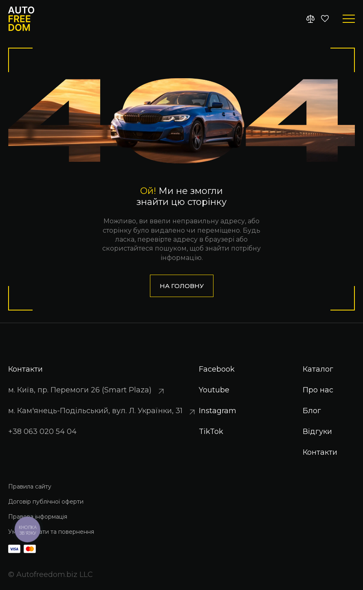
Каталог (318, 369)
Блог (312, 410)
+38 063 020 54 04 (42, 431)
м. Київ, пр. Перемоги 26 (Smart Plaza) (87, 390)
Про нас (318, 389)
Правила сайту (29, 486)
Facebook (217, 369)
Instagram (217, 410)
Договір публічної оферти (46, 501)
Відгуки (317, 431)
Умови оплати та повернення (51, 531)
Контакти (320, 452)
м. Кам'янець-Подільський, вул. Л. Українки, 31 (102, 411)
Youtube (214, 389)
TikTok (211, 431)
